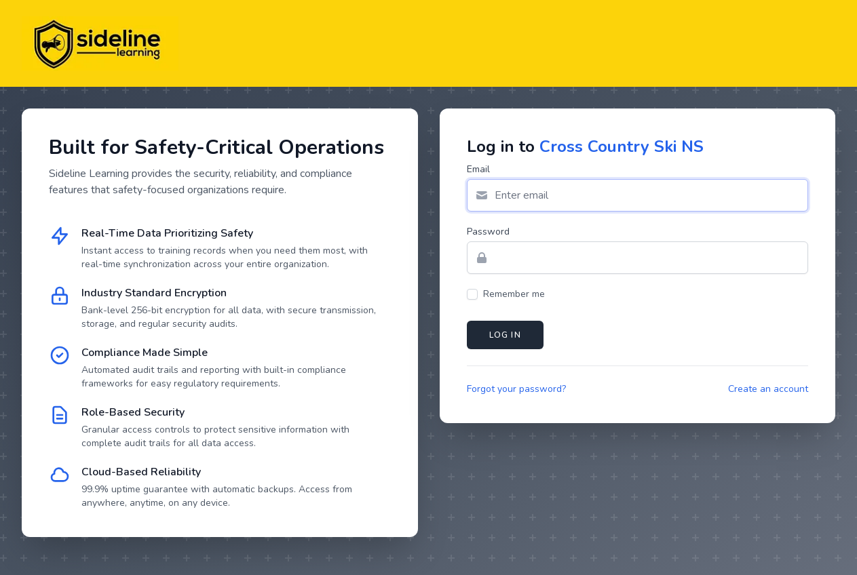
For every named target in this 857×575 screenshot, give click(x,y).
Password (488, 231)
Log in (505, 335)
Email (478, 169)
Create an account (768, 388)
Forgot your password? (516, 388)
